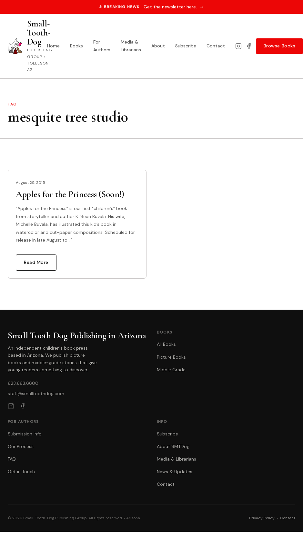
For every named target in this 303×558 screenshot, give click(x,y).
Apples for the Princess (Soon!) (70, 194)
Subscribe (185, 46)
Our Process (21, 446)
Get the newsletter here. (174, 7)
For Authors (101, 46)
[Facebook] (249, 46)
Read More (36, 262)
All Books (166, 344)
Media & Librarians (131, 46)
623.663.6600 (23, 383)
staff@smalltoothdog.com (36, 393)
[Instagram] (238, 46)
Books (76, 46)
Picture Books (171, 357)
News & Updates (174, 471)
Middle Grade (171, 370)
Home (53, 46)
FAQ (12, 459)
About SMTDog (173, 446)
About (158, 46)
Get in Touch (21, 471)
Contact (216, 46)
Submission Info (25, 434)
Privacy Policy (262, 518)
